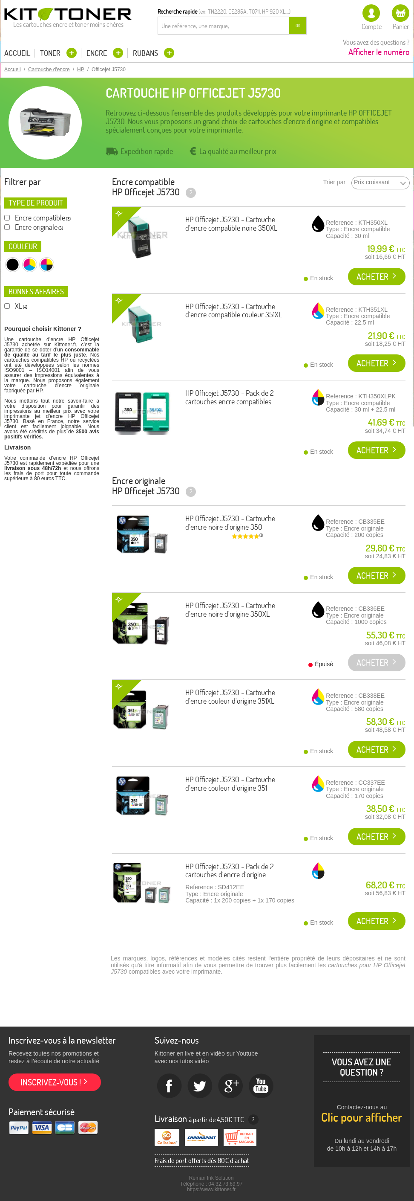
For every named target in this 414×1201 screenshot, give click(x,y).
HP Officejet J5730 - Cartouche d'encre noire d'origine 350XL (230, 609)
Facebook (169, 1086)
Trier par (334, 182)
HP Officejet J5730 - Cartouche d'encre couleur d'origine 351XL (230, 697)
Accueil (17, 53)
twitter (200, 1086)
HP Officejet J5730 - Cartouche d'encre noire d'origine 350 (230, 522)
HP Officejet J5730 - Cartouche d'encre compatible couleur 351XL (233, 311)
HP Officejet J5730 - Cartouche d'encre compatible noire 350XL (231, 224)
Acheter (372, 276)
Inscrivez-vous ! (50, 1082)
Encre (97, 53)
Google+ (231, 1086)
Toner (51, 53)
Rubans (146, 53)
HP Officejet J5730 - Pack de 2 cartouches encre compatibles (229, 397)
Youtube (261, 1086)
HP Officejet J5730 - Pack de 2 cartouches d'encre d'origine (229, 871)
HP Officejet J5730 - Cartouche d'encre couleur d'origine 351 (230, 784)
